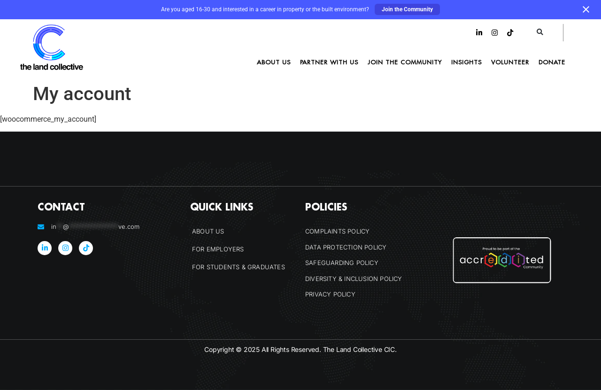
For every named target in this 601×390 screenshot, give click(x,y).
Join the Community (407, 9)
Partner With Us (329, 62)
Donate (552, 62)
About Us (274, 62)
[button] (540, 32)
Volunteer (510, 62)
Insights (466, 62)
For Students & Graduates (238, 267)
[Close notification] (586, 9)
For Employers (218, 249)
